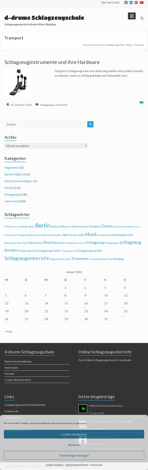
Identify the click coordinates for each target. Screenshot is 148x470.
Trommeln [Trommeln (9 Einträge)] (79, 258)
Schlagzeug (47, 104)
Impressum (96, 464)
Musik (8, 187)
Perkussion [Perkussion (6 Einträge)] (35, 242)
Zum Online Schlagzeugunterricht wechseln (104, 360)
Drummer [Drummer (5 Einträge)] (95, 226)
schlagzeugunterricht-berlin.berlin (24, 404)
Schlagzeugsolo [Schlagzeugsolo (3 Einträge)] (68, 251)
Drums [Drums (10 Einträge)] (107, 226)
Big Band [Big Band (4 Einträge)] (55, 226)
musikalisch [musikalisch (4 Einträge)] (104, 235)
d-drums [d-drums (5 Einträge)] (73, 226)
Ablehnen (74, 445)
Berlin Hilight (13, 174)
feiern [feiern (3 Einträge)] (137, 226)
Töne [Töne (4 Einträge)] (109, 259)
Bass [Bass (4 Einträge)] (31, 226)
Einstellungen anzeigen (74, 455)
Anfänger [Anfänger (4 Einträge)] (23, 226)
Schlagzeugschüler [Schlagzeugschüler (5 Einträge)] (49, 250)
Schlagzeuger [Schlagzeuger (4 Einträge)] (111, 242)
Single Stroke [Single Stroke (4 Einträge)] (57, 259)
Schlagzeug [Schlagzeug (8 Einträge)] (95, 242)
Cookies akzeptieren (74, 434)
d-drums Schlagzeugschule (44, 18)
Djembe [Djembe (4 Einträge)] (83, 226)
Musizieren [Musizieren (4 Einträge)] (10, 242)
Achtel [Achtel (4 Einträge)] (7, 226)
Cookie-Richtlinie (54, 464)
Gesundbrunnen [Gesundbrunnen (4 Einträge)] (45, 235)
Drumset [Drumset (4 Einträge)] (118, 226)
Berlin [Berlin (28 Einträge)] (42, 225)
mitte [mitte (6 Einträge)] (81, 235)
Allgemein (11, 167)
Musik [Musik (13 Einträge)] (91, 234)
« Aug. (8, 331)
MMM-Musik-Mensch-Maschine (106, 405)
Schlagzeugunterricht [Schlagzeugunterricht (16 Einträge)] (26, 258)
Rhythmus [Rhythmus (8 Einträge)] (51, 242)
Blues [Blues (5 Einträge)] (64, 226)
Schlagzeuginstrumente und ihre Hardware (52, 62)
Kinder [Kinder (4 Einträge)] (73, 235)
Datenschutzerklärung (76, 464)
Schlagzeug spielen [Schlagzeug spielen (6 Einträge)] (89, 250)
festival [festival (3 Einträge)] (13, 235)
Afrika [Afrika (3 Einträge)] (15, 226)
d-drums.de (11, 411)
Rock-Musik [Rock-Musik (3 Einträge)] (80, 243)
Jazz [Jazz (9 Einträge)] (65, 234)
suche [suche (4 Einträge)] (67, 259)
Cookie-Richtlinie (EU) (17, 379)
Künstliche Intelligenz (18, 181)
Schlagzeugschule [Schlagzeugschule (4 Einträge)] (27, 250)
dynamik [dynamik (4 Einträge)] (128, 226)
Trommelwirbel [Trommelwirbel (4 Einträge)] (97, 259)
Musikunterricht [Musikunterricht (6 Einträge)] (122, 235)
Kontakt (9, 373)
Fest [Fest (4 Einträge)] (6, 235)
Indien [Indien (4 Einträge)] (58, 235)
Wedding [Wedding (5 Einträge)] (118, 259)
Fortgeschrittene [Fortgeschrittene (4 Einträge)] (26, 235)
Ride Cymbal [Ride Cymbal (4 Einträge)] (67, 242)
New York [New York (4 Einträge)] (22, 242)
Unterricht (61, 104)
